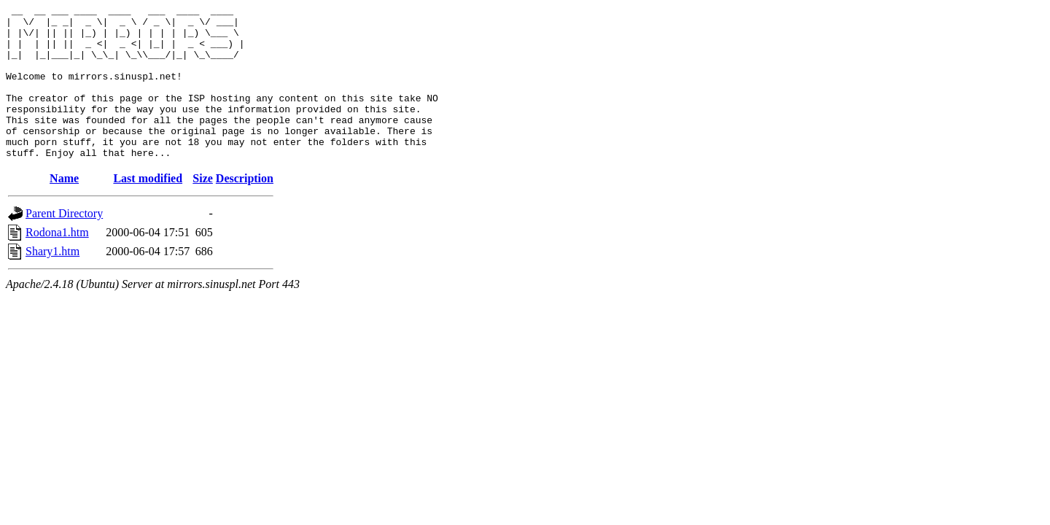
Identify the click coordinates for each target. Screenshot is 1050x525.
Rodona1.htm (57, 263)
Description (244, 209)
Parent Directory (64, 244)
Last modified (147, 209)
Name (64, 209)
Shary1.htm (52, 282)
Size (202, 209)
